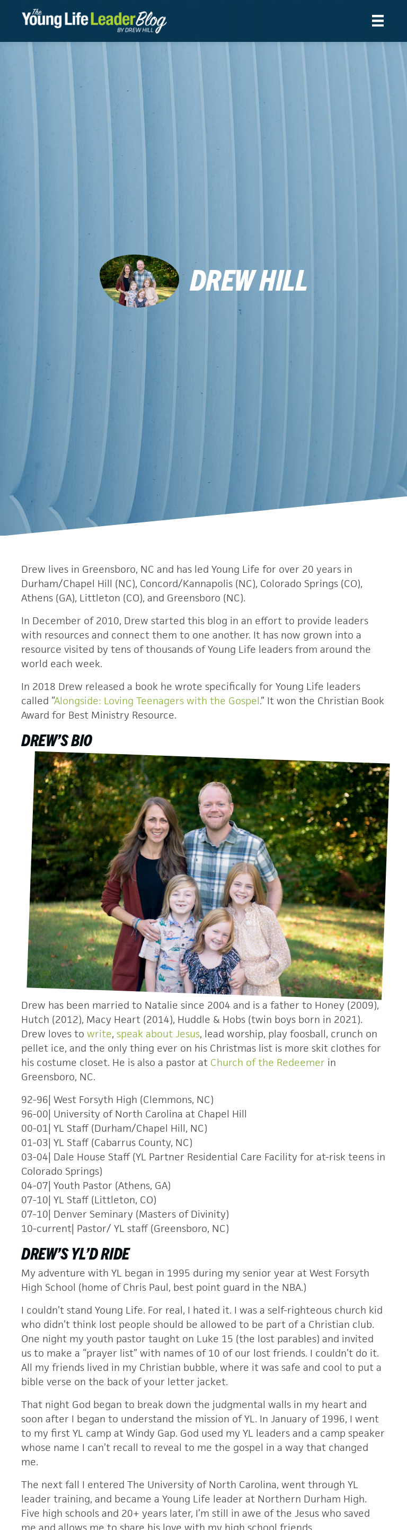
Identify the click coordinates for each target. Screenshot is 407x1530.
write (99, 1034)
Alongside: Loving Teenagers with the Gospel (157, 700)
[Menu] (378, 21)
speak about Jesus (158, 1034)
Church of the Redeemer (267, 1062)
